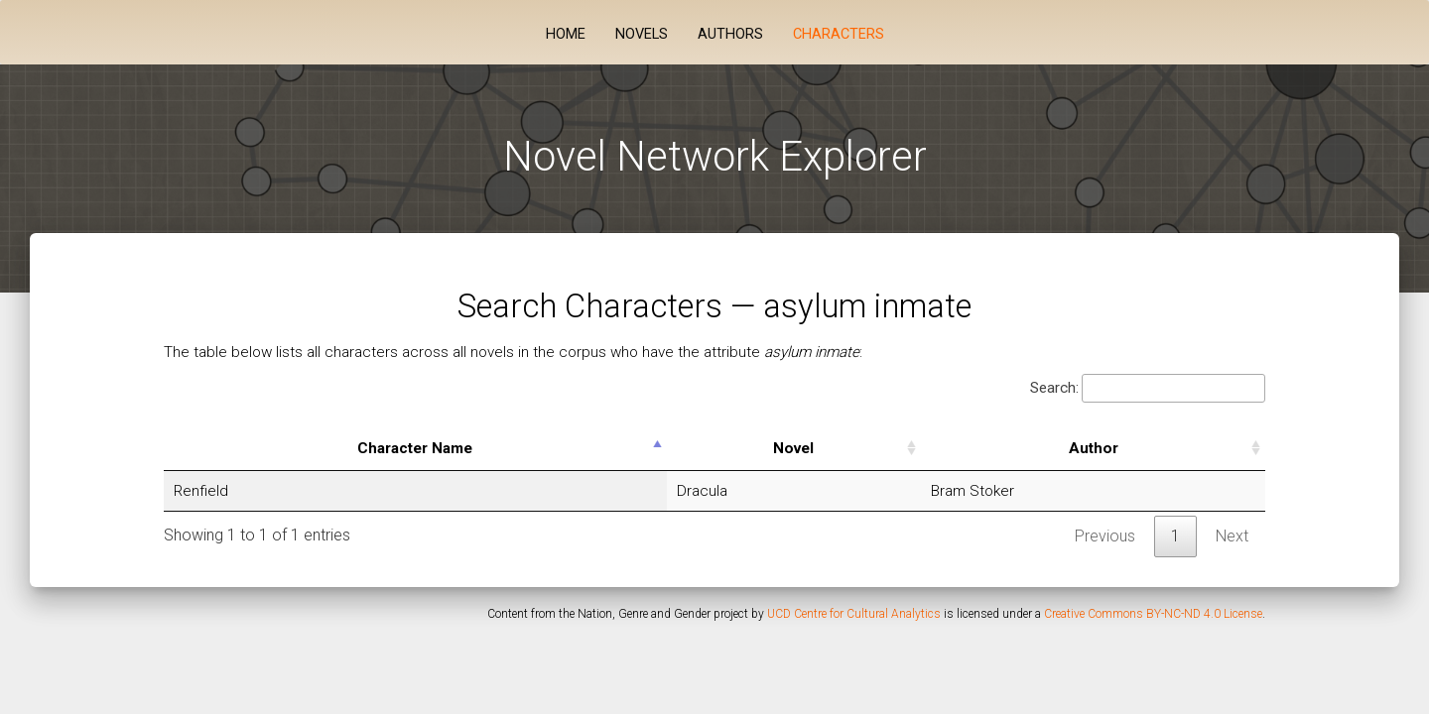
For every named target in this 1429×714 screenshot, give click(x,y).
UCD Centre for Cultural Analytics (854, 614)
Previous (1105, 536)
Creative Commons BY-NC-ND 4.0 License (1153, 614)
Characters (838, 34)
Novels (641, 34)
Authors (730, 34)
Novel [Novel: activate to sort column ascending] (793, 448)
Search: (1147, 388)
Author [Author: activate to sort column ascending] (1093, 448)
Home (565, 34)
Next (1232, 536)
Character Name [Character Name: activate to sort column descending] (414, 448)
